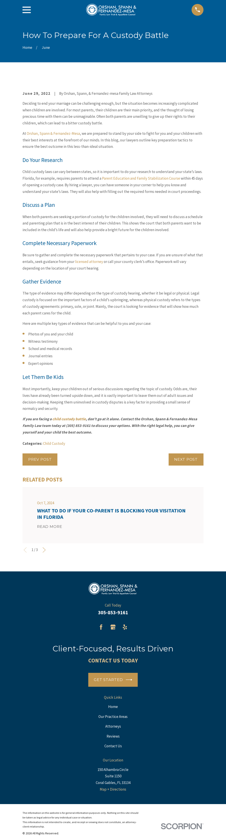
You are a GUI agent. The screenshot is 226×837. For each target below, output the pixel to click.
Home (113, 706)
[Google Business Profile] (113, 627)
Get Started (113, 680)
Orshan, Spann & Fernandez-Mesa (53, 133)
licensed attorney (89, 261)
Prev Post (40, 459)
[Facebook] (101, 627)
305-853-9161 (113, 612)
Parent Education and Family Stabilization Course (141, 178)
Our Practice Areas (113, 716)
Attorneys (113, 726)
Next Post (186, 459)
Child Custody (54, 443)
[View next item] (44, 550)
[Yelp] (125, 627)
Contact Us (113, 746)
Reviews (113, 736)
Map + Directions (113, 789)
